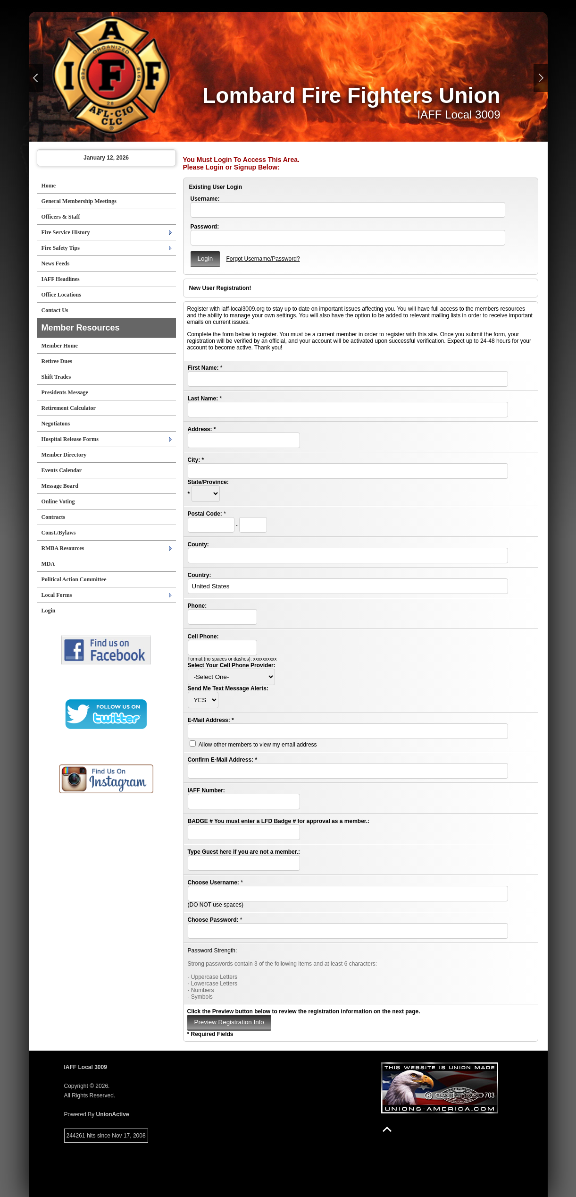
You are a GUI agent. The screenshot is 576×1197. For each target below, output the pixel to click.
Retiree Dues (57, 361)
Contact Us (55, 310)
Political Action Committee (74, 579)
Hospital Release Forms (70, 439)
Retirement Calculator (69, 408)
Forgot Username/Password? (263, 258)
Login (49, 610)
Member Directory (64, 454)
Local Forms (57, 595)
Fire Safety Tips (61, 248)
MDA (48, 563)
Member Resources (81, 327)
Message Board (60, 486)
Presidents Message (65, 392)
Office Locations (61, 294)
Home (49, 185)
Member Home (60, 345)
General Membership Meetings (79, 201)
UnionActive (112, 1114)
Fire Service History (66, 232)
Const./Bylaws (59, 532)
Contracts (54, 517)
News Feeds (56, 263)
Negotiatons (56, 423)
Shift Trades (56, 377)
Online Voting (58, 501)
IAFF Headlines (61, 279)
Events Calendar (62, 470)
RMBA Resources (63, 548)
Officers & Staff (61, 216)
